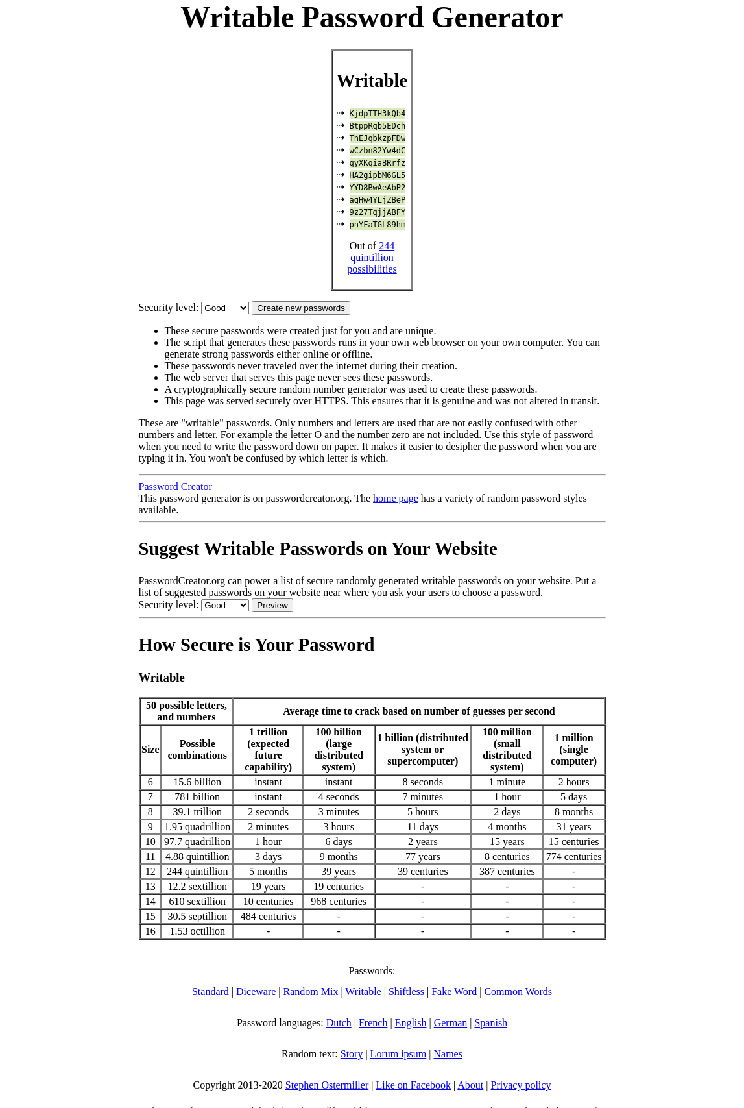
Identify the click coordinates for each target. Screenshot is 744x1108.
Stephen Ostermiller (326, 1084)
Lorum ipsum (398, 1053)
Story (352, 1053)
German (451, 1022)
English (411, 1022)
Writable (363, 991)
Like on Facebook (413, 1084)
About (470, 1084)
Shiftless (406, 991)
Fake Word (454, 991)
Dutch (339, 1022)
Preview (272, 605)
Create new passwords (301, 308)
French (373, 1022)
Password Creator (175, 486)
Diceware (256, 991)
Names (447, 1053)
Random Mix (311, 991)
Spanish (490, 1022)
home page (395, 498)
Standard (210, 991)
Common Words (518, 991)
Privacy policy (521, 1084)
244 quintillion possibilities (371, 257)
